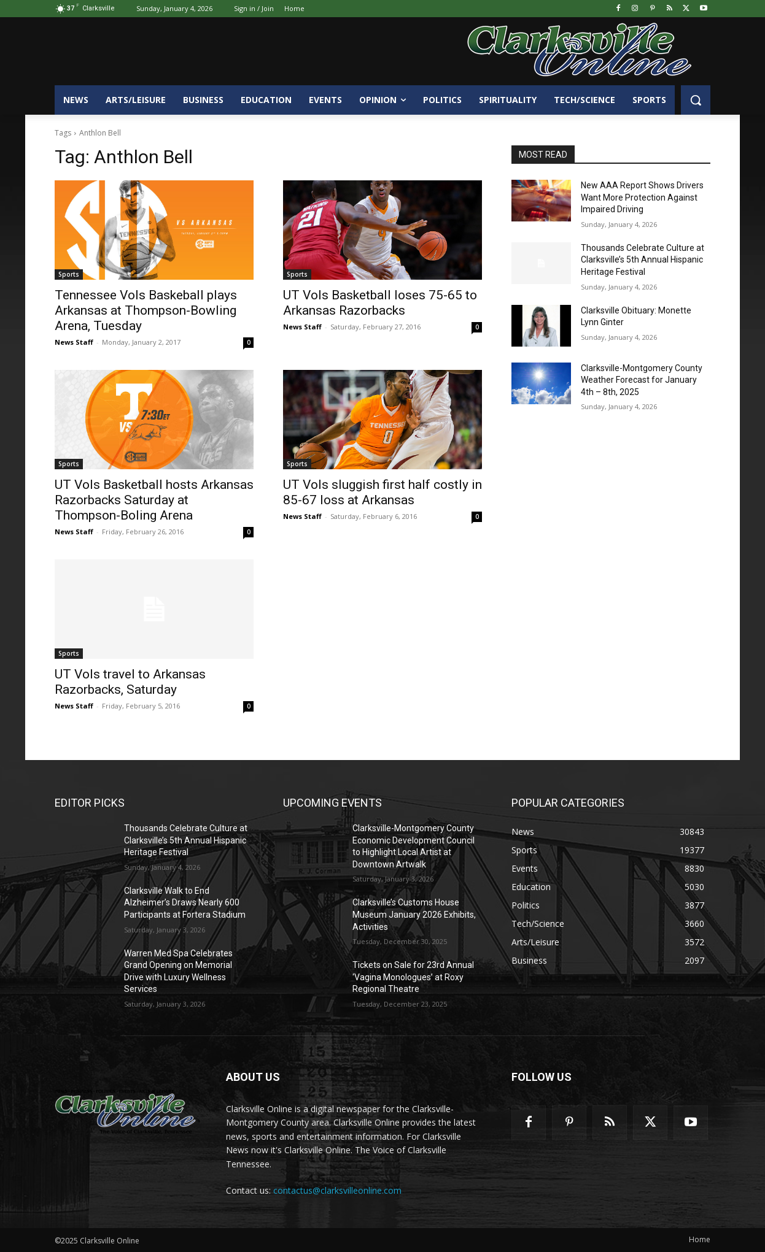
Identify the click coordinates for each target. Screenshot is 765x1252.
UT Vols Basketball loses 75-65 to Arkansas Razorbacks (380, 303)
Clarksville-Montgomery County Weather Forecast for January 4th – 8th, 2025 (641, 380)
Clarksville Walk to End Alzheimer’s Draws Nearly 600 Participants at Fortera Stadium (185, 903)
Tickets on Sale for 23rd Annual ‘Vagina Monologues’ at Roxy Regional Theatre (413, 977)
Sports (68, 274)
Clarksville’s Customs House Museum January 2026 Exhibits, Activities (414, 914)
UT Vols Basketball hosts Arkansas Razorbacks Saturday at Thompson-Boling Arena (154, 500)
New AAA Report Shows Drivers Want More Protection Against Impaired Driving (642, 197)
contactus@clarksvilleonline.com (337, 1190)
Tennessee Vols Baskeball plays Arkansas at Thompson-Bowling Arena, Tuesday (146, 310)
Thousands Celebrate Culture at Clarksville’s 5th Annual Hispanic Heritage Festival (642, 260)
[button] (695, 100)
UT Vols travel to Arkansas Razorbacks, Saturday (130, 682)
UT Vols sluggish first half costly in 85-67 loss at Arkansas (382, 492)
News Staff (74, 342)
